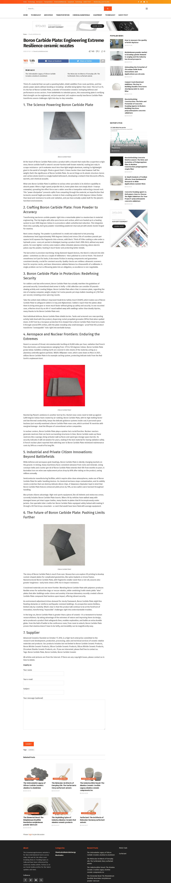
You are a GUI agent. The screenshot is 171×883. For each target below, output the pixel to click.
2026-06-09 (56, 791)
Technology (31, 2)
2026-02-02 (115, 151)
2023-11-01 (128, 62)
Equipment (71, 2)
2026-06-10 (27, 791)
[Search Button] (108, 8)
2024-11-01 (128, 94)
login (30, 835)
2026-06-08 (84, 793)
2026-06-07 (55, 825)
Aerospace (39, 2)
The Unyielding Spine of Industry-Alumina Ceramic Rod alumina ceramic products (64, 820)
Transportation (48, 2)
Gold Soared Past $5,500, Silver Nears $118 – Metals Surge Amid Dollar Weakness (127, 145)
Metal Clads (123, 848)
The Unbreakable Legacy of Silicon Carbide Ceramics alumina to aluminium (34, 785)
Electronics (59, 856)
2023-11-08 (128, 45)
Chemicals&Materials (60, 2)
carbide (31, 750)
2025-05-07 (128, 116)
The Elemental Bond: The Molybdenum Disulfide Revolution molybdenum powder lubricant (100, 878)
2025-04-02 (128, 204)
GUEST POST (87, 2)
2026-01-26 (27, 51)
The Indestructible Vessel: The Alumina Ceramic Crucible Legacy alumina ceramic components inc (101, 870)
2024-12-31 (128, 186)
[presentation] (39, 735)
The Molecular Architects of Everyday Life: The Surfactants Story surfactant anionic (64, 785)
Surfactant (122, 854)
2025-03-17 (128, 77)
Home (25, 2)
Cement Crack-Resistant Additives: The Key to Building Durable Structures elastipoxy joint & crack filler (136, 86)
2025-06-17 (128, 172)
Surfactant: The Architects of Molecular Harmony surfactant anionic (92, 820)
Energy (73, 853)
